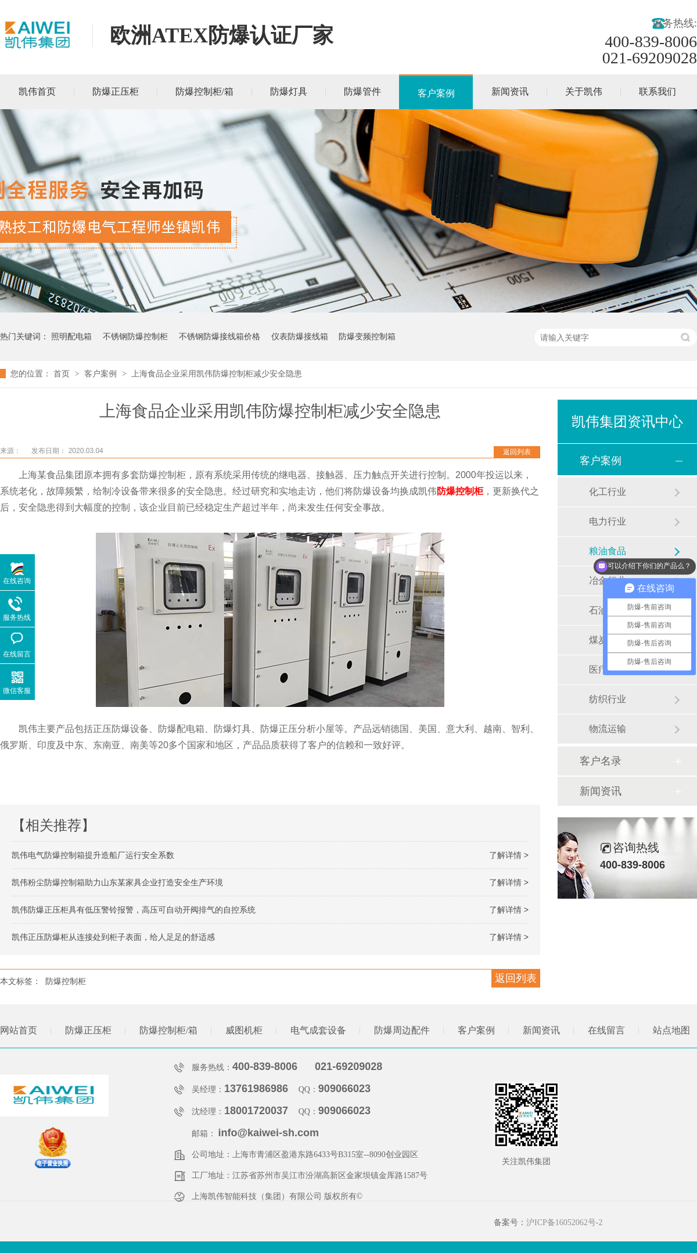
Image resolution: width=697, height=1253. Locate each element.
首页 (62, 373)
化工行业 (607, 492)
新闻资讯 (510, 91)
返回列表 (517, 452)
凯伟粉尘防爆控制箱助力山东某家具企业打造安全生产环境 (117, 882)
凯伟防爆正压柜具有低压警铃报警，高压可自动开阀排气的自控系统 (134, 909)
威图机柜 (244, 1030)
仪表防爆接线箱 (299, 336)
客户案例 (436, 93)
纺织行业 (607, 699)
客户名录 (600, 761)
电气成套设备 (318, 1030)
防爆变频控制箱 (367, 336)
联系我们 (657, 91)
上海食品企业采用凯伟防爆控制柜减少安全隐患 (216, 373)
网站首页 (18, 1030)
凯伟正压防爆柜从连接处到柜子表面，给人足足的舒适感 (113, 937)
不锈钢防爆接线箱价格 (219, 336)
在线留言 (606, 1030)
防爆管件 (362, 91)
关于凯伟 (583, 91)
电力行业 (607, 521)
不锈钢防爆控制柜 (135, 336)
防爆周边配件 (402, 1030)
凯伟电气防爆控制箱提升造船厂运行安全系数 (93, 855)
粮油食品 (607, 551)
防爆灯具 (288, 91)
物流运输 (607, 729)
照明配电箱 (71, 336)
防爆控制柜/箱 (204, 91)
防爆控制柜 (460, 491)
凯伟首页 (37, 91)
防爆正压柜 (115, 91)
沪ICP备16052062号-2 (564, 1222)
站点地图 (671, 1030)
